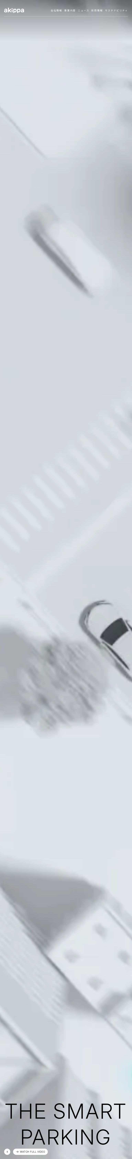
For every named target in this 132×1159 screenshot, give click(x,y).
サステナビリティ (116, 10)
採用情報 (97, 10)
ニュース (83, 10)
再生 (7, 1152)
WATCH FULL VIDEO (32, 1151)
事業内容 (70, 10)
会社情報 (56, 10)
